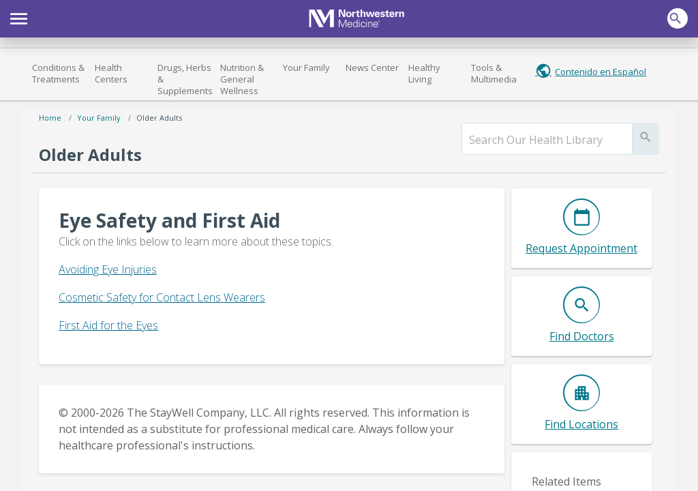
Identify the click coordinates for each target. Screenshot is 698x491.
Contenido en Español (600, 71)
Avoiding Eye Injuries (108, 269)
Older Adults (159, 118)
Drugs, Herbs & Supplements (185, 79)
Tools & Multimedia (494, 73)
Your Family (306, 67)
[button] (18, 17)
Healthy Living (424, 73)
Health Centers (111, 73)
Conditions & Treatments (58, 73)
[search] (547, 139)
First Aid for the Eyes (108, 325)
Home (50, 118)
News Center (372, 67)
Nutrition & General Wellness (242, 79)
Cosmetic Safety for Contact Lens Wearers (162, 297)
